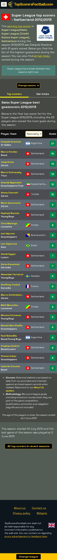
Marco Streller (9, 151)
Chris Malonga (9, 223)
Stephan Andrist (10, 345)
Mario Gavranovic (11, 202)
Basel (4, 155)
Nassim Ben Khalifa (12, 325)
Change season (28, 85)
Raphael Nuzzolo (10, 213)
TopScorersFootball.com (33, 4)
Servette (6, 267)
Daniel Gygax (8, 254)
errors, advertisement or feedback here (25, 537)
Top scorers (14, 94)
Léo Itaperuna (9, 243)
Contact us (39, 509)
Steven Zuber (8, 356)
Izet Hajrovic (8, 233)
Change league (28, 556)
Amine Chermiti (9, 192)
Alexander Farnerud (12, 274)
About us (20, 509)
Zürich (4, 165)
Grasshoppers (9, 185)
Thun (4, 175)
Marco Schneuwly (11, 172)
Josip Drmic (7, 162)
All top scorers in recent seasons (28, 446)
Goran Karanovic (10, 264)
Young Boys (7, 216)
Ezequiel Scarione (11, 141)
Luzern (5, 257)
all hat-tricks (42, 56)
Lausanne (6, 226)
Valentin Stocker (10, 366)
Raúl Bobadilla (9, 335)
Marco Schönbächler (13, 294)
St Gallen (6, 144)
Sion (3, 247)
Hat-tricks (42, 94)
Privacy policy (21, 514)
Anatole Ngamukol (11, 182)
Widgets (42, 514)
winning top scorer (19, 26)
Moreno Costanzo (11, 315)
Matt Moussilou (9, 305)
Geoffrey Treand (10, 284)
